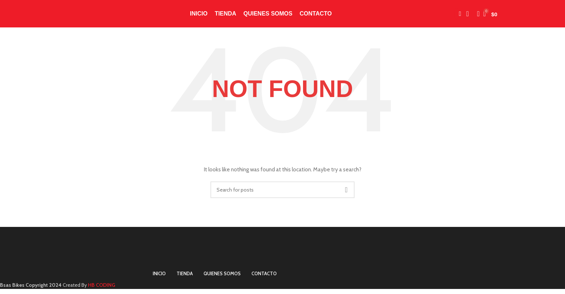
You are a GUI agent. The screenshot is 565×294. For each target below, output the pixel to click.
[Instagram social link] (456, 16)
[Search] (476, 16)
